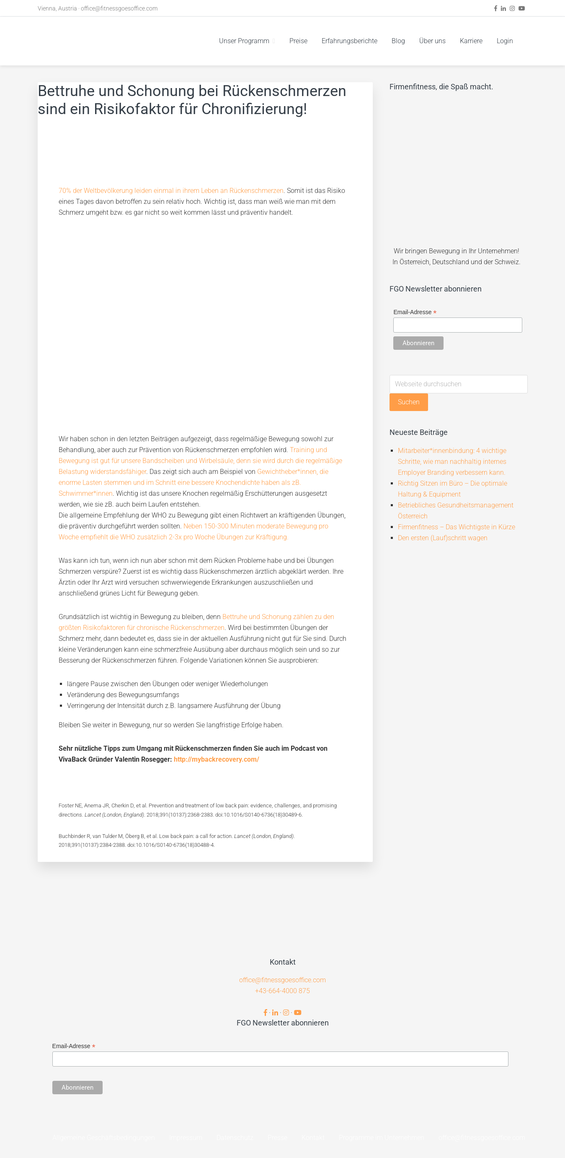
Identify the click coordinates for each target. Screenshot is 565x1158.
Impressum (185, 1138)
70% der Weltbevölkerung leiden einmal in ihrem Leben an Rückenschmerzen (171, 191)
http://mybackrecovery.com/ (216, 759)
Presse (277, 1138)
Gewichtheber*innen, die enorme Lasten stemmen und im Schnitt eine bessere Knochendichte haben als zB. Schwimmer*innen (193, 482)
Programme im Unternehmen (381, 1138)
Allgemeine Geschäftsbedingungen (103, 1138)
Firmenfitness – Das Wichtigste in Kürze (456, 527)
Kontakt (313, 1138)
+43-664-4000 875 (282, 991)
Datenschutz (235, 1138)
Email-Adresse (414, 312)
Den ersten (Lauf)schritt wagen (443, 538)
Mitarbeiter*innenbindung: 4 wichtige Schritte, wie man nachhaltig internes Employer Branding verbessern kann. (452, 461)
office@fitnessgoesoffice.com (119, 8)
